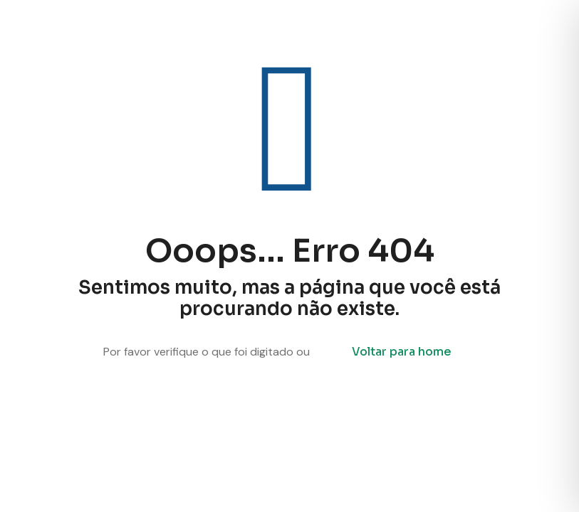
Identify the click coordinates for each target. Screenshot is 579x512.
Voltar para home (402, 351)
